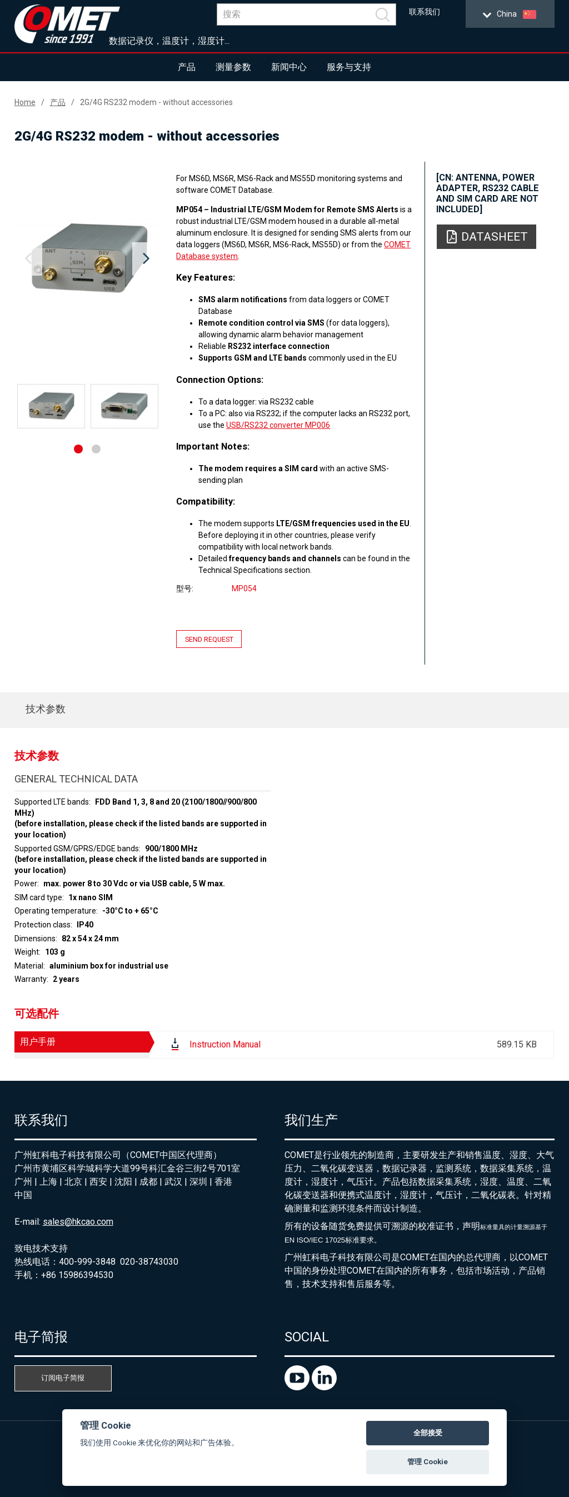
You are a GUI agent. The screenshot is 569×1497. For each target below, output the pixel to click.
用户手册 (38, 1041)
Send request (209, 639)
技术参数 (46, 709)
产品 (187, 67)
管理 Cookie (427, 1462)
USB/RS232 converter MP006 (278, 425)
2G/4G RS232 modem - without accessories (156, 102)
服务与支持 (349, 67)
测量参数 (233, 67)
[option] (87, 259)
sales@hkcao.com (78, 1221)
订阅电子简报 (62, 1378)
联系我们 (424, 12)
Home (25, 102)
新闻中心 (289, 67)
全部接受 (427, 1433)
